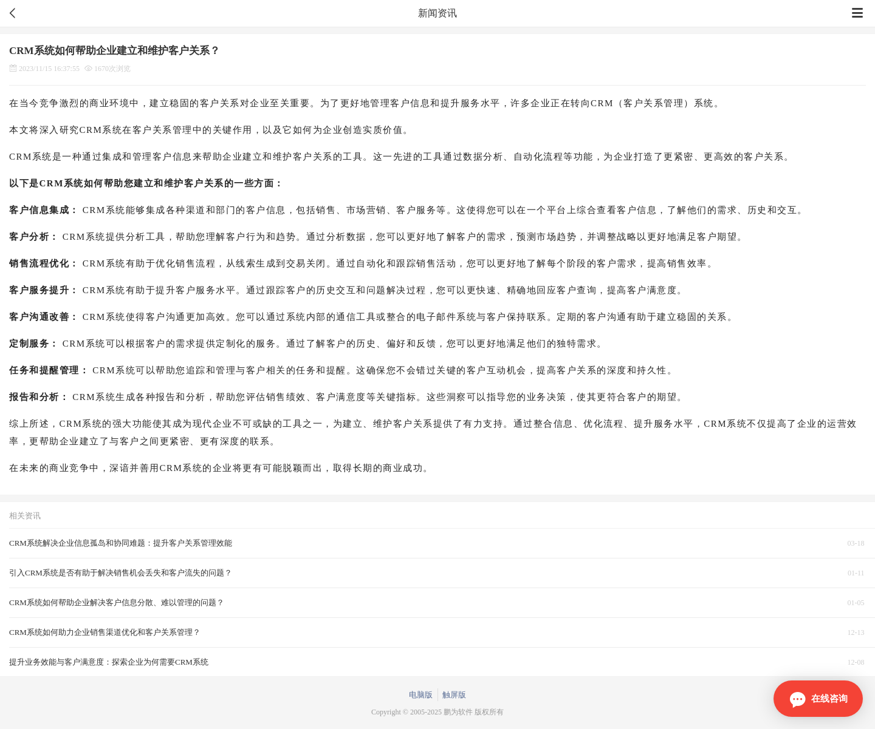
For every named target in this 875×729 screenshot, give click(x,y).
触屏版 (454, 694)
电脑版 (421, 694)
